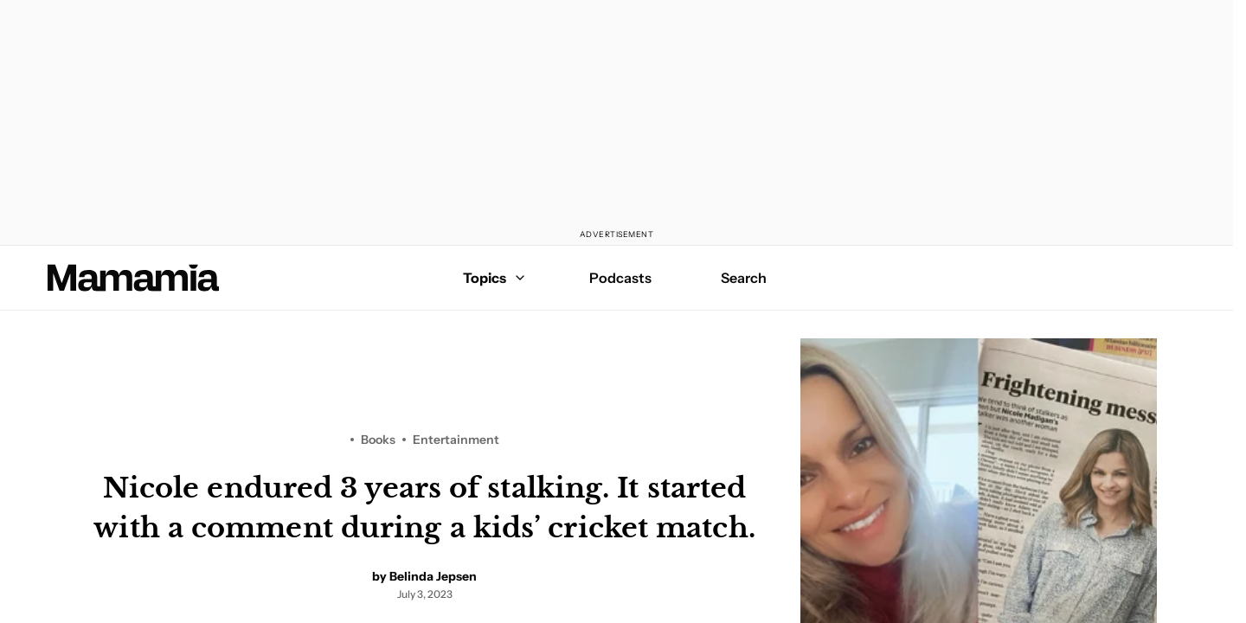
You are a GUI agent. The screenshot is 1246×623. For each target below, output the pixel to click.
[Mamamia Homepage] (133, 278)
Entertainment (456, 439)
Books (378, 439)
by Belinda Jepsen (424, 576)
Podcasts (620, 277)
